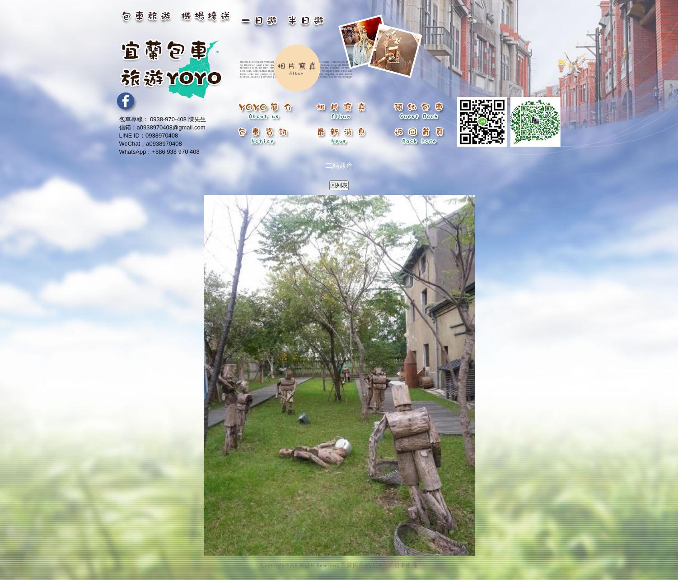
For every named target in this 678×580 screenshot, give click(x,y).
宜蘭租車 (394, 563)
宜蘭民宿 (353, 563)
